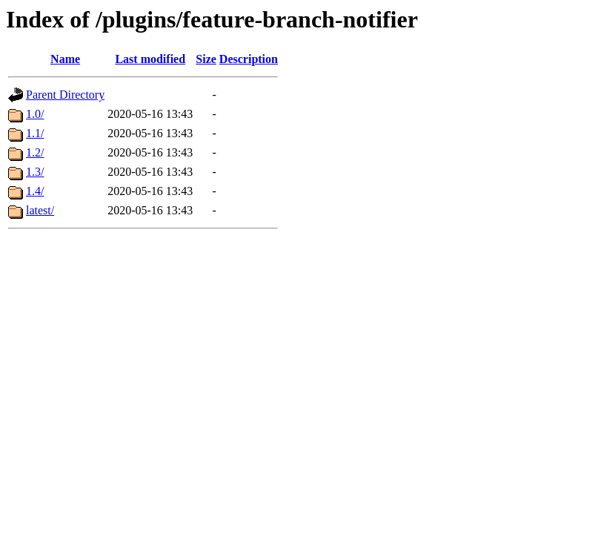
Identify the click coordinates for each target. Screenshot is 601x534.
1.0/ (35, 114)
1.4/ (35, 191)
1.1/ (35, 133)
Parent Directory (65, 94)
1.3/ (35, 171)
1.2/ (35, 152)
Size (206, 59)
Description (248, 59)
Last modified (150, 59)
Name (65, 59)
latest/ (40, 210)
